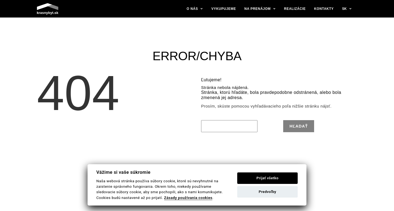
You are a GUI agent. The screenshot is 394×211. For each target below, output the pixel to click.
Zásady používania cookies (188, 197)
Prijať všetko (267, 178)
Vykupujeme (224, 9)
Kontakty (324, 9)
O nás (192, 9)
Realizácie (295, 9)
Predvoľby (267, 192)
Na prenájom (257, 9)
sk (344, 9)
